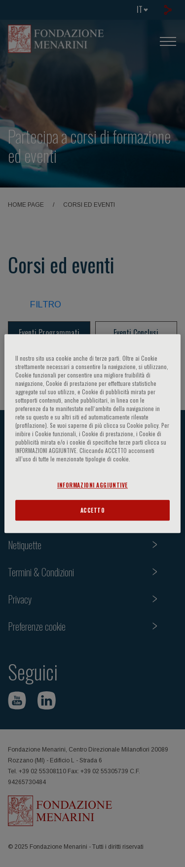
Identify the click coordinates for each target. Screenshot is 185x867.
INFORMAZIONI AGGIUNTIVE (92, 485)
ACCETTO (92, 510)
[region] (92, 433)
